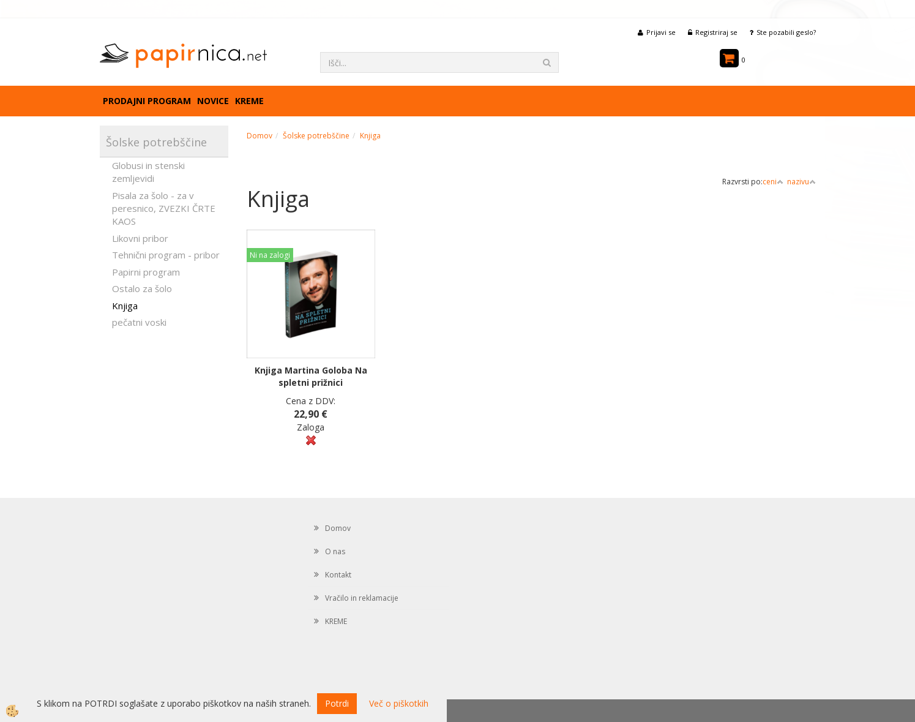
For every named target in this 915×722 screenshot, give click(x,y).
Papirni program (146, 272)
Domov (259, 135)
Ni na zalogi (270, 255)
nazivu (801, 181)
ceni (773, 181)
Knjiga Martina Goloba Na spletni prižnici (311, 376)
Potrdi (337, 703)
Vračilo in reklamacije (361, 598)
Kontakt (338, 575)
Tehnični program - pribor (166, 255)
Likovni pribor (140, 238)
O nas (335, 551)
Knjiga (125, 305)
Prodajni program (147, 101)
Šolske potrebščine (316, 135)
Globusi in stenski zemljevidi (148, 171)
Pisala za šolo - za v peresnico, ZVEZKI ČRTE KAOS (163, 208)
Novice (213, 101)
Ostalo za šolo (142, 288)
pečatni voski (139, 322)
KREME (249, 101)
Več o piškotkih (398, 703)
